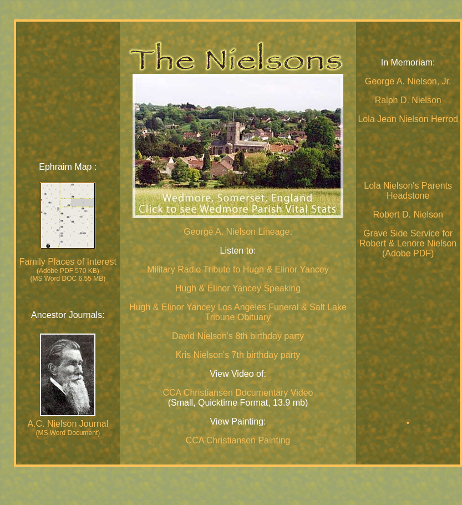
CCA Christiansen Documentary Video (238, 392)
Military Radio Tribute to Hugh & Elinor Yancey (238, 269)
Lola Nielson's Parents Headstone (408, 190)
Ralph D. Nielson (408, 100)
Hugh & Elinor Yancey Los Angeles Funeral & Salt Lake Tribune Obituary (238, 312)
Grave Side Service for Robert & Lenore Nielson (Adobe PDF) (407, 243)
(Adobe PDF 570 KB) (68, 271)
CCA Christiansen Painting (238, 440)
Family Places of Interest (67, 261)
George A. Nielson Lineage (237, 231)
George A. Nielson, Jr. (408, 81)
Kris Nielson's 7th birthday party (238, 355)
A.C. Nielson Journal (67, 423)
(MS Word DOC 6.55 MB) (67, 278)
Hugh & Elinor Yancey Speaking (238, 288)
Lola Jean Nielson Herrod (408, 119)
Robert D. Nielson (408, 214)
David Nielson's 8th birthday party (238, 336)
